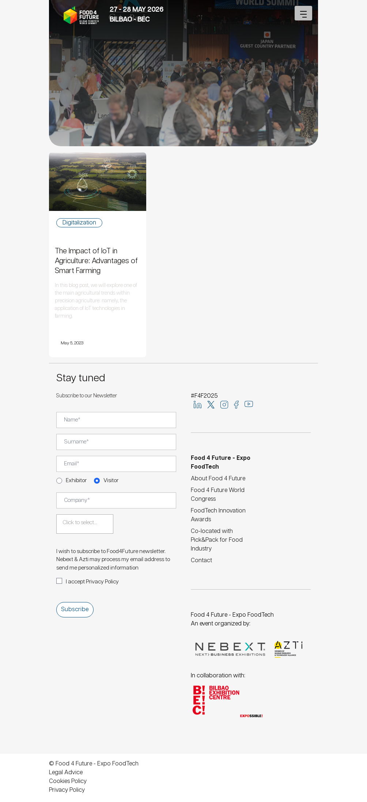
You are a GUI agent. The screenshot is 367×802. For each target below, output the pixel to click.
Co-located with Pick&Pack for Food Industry (217, 540)
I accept (92, 582)
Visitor (110, 480)
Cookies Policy (68, 781)
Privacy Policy (102, 582)
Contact (201, 560)
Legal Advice (66, 772)
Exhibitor (76, 480)
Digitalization (79, 223)
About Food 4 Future (218, 479)
